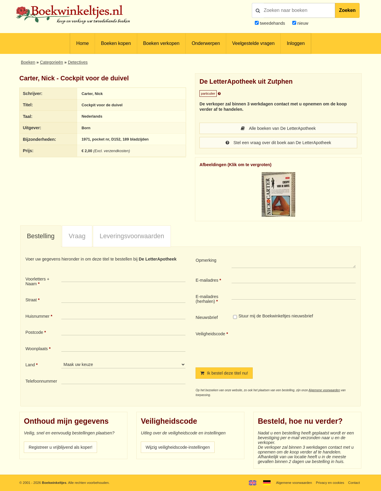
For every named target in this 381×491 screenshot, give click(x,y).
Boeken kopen (116, 43)
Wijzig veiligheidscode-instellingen (178, 447)
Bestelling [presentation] (40, 236)
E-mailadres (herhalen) (207, 299)
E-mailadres (207, 280)
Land (30, 364)
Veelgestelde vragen (253, 43)
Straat (31, 299)
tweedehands (272, 23)
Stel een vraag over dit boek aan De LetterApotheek (278, 142)
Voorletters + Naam (37, 281)
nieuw (302, 23)
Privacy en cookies (330, 482)
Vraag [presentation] (77, 236)
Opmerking (206, 260)
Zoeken (347, 10)
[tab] (40, 236)
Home (82, 43)
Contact (354, 482)
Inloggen (296, 43)
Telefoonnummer (41, 381)
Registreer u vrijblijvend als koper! (60, 447)
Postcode (34, 332)
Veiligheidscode (210, 333)
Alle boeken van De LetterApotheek (278, 128)
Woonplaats (36, 348)
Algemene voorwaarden (324, 390)
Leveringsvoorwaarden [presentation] (132, 236)
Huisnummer (37, 316)
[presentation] (281, 344)
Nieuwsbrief (207, 317)
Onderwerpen (206, 43)
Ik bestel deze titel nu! (224, 373)
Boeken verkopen (161, 43)
